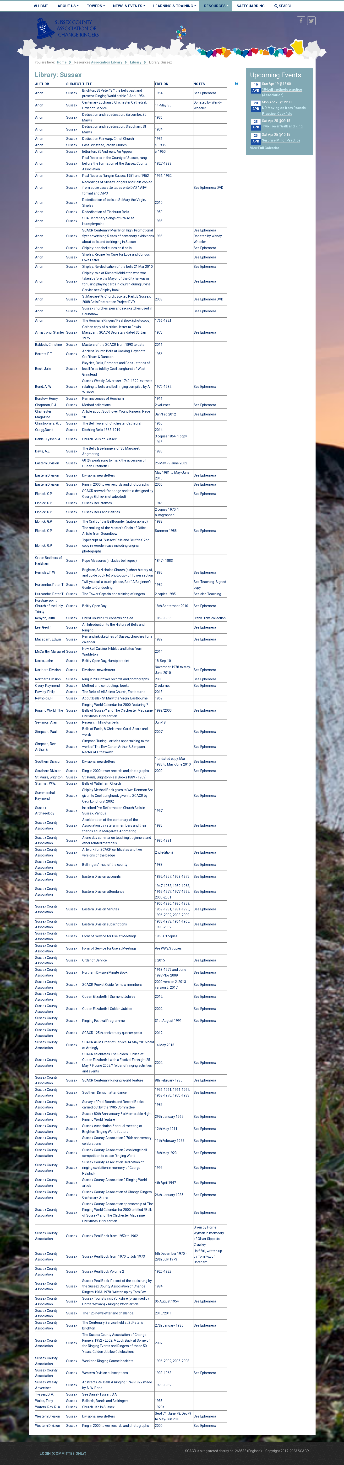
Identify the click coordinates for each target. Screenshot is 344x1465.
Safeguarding (251, 6)
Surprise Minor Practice (281, 140)
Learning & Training (173, 6)
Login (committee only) (63, 1453)
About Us (67, 6)
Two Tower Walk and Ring (282, 126)
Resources (215, 6)
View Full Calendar (264, 148)
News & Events (127, 6)
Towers (94, 6)
